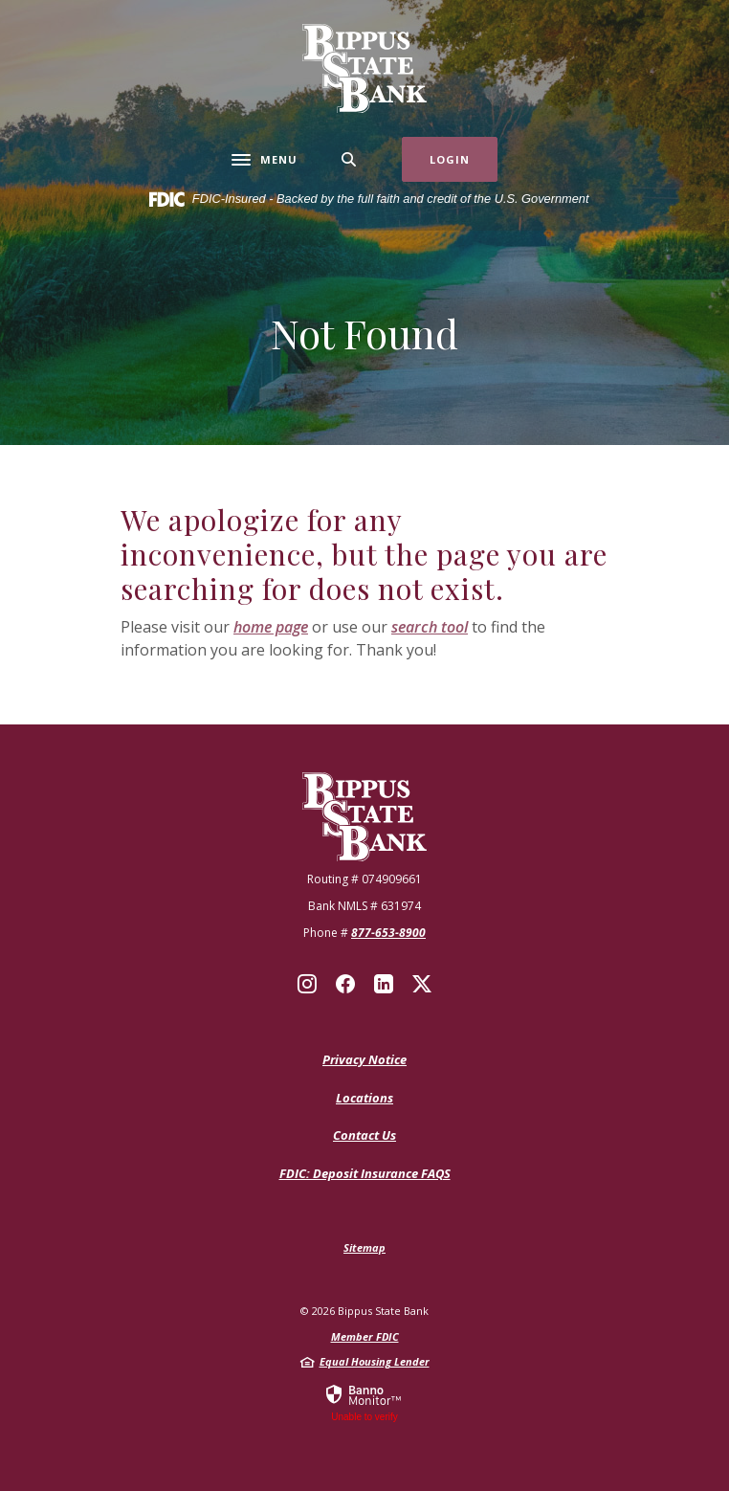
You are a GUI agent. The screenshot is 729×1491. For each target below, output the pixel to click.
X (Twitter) (421, 983)
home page (270, 626)
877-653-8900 (388, 932)
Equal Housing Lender (375, 1361)
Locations (364, 1097)
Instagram (307, 983)
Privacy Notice (364, 1059)
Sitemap (364, 1247)
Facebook (345, 983)
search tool (429, 626)
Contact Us (364, 1135)
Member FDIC (365, 1336)
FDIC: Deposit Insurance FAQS (365, 1174)
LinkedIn (383, 983)
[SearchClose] (349, 159)
